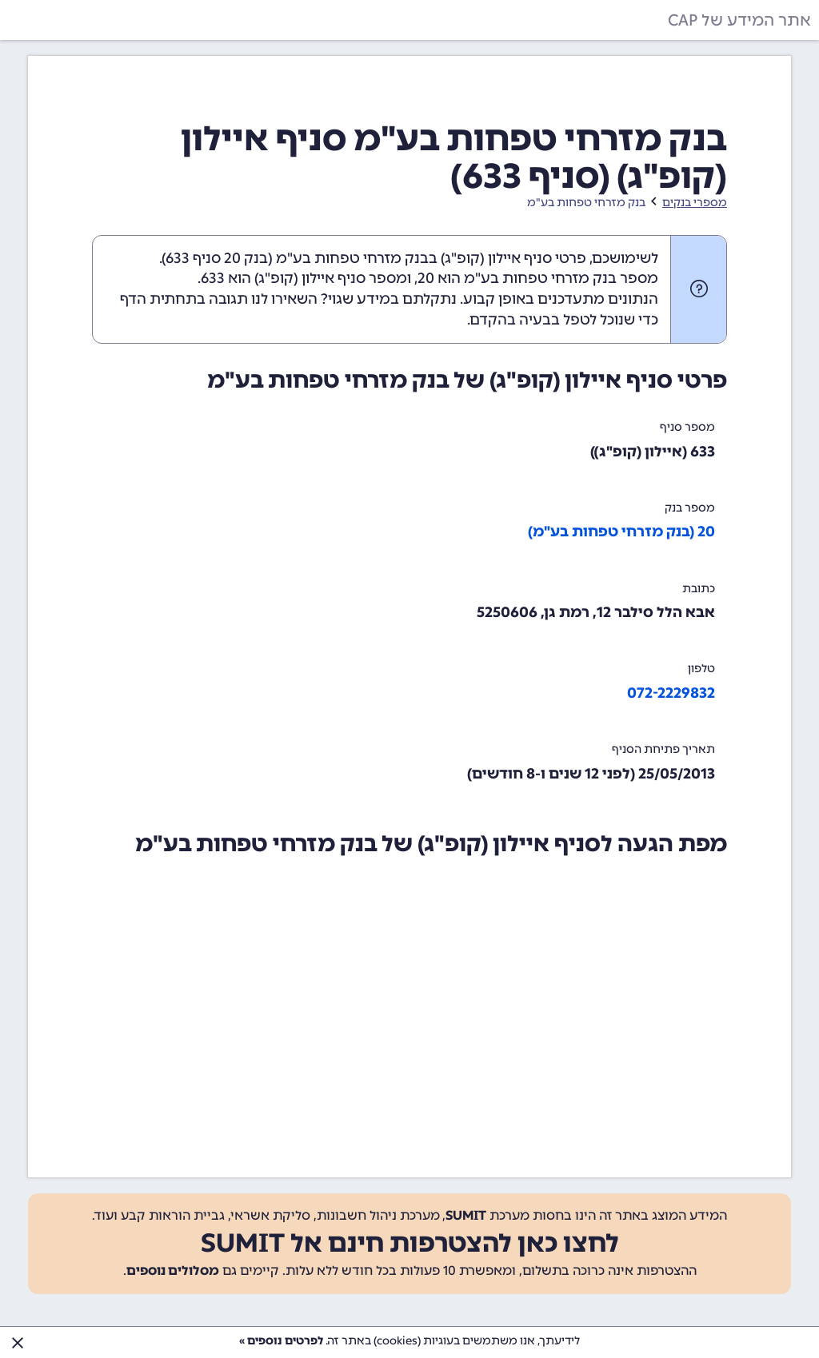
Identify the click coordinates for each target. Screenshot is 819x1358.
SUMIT (465, 1215)
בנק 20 (246, 258)
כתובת (698, 588)
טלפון (701, 668)
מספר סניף (687, 427)
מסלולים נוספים (172, 1270)
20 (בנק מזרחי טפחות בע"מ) (621, 531)
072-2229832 (671, 693)
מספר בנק (690, 508)
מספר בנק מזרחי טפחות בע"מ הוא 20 (537, 278)
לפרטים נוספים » (281, 1341)
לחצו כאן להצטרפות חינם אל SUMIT (410, 1243)
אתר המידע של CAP (739, 20)
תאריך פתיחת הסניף (663, 749)
